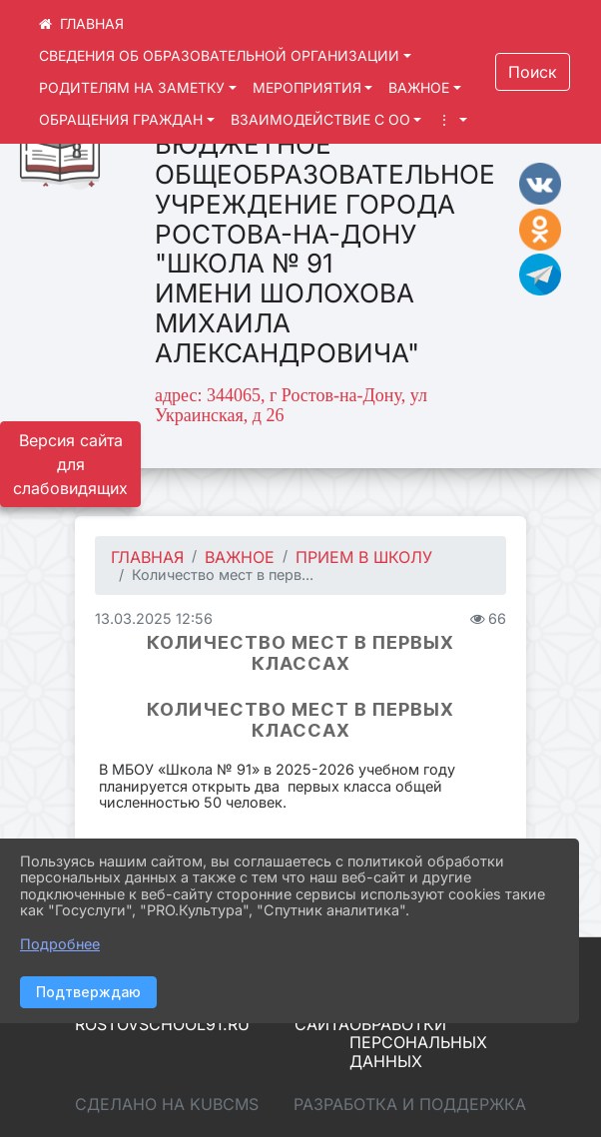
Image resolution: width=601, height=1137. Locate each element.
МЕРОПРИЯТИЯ (307, 87)
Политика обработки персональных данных (418, 1033)
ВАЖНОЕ (418, 87)
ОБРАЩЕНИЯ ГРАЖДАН (121, 119)
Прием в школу (364, 557)
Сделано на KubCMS (167, 1104)
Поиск (532, 72)
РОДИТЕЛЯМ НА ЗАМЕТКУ (132, 87)
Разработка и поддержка (410, 1104)
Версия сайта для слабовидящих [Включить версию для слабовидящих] (70, 464)
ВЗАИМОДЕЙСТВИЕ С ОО (320, 119)
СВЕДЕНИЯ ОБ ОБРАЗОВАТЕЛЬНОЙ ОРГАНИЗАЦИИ (219, 55)
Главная (147, 557)
